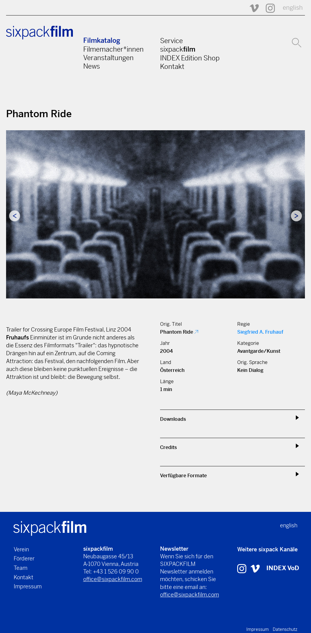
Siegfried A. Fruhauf (260, 332)
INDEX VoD (282, 568)
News (91, 66)
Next (296, 215)
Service (171, 40)
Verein (21, 549)
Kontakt (172, 66)
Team (20, 567)
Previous (14, 215)
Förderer (24, 558)
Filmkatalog (101, 40)
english (293, 8)
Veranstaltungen (108, 57)
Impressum (28, 586)
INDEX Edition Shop (190, 58)
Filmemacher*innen (113, 49)
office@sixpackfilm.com (112, 579)
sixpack (177, 49)
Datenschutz (285, 629)
